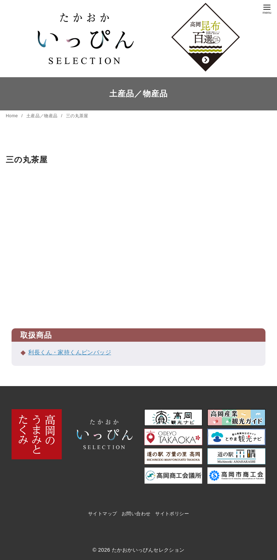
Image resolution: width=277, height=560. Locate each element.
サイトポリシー (172, 513)
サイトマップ (102, 513)
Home (12, 115)
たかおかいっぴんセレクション (148, 550)
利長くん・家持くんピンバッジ (69, 352)
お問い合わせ (136, 513)
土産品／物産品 (42, 115)
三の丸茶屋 (77, 115)
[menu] (267, 8)
